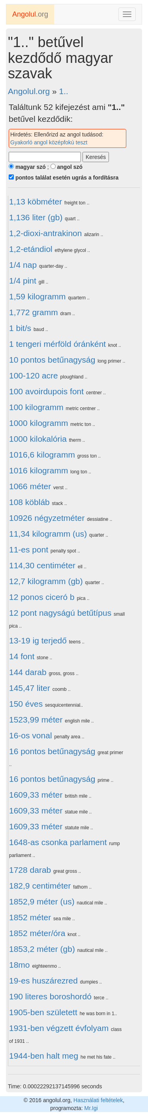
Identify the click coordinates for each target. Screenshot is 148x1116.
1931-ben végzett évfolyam (59, 1028)
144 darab (28, 672)
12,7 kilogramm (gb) (46, 581)
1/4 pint (22, 280)
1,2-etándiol (30, 248)
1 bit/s (20, 328)
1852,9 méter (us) (42, 901)
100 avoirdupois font (46, 391)
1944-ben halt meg (43, 1055)
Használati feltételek (98, 1100)
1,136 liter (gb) (35, 217)
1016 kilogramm (38, 470)
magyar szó (27, 167)
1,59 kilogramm (37, 296)
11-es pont (28, 549)
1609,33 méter (35, 794)
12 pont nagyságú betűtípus (60, 612)
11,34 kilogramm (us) (48, 533)
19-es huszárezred (43, 980)
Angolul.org (29, 91)
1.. (63, 91)
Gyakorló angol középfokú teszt (48, 142)
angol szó (66, 167)
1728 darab (30, 869)
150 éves (26, 703)
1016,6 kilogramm (42, 454)
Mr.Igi (91, 1108)
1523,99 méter (35, 719)
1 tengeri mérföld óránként (57, 343)
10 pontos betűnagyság (52, 359)
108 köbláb (29, 502)
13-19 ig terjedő (38, 640)
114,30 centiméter (42, 565)
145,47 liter (29, 687)
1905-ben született (43, 1012)
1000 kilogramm (38, 422)
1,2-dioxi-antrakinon (45, 233)
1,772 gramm (33, 312)
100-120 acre (33, 375)
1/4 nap (23, 264)
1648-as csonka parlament (58, 842)
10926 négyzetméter (46, 517)
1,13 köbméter (35, 201)
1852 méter (30, 917)
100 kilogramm (36, 407)
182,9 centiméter (40, 885)
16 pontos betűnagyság (52, 751)
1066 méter (30, 486)
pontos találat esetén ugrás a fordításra (63, 177)
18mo (19, 964)
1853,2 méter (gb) (42, 948)
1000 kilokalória (38, 438)
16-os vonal (30, 735)
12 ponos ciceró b (42, 597)
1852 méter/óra (37, 933)
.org (30, 14)
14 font (21, 656)
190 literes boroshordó (50, 996)
